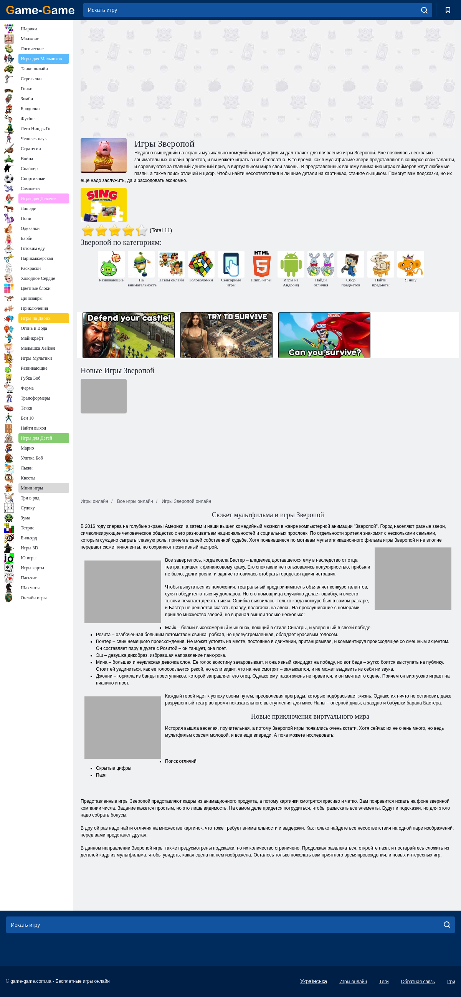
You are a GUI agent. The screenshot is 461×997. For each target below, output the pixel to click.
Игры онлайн (353, 981)
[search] (424, 10)
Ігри (451, 981)
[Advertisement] (174, 78)
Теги (383, 981)
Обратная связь (418, 981)
